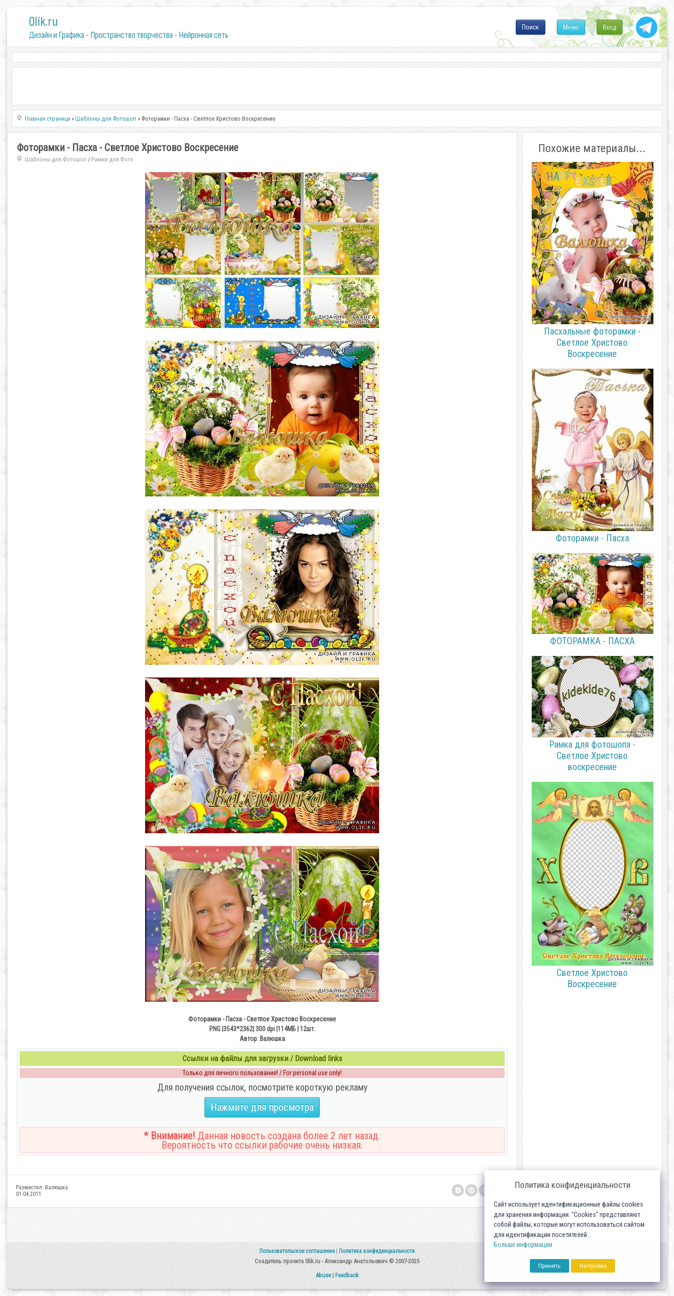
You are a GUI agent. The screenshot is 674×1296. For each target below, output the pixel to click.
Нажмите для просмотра (262, 1107)
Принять (549, 1265)
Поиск (530, 27)
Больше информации (523, 1245)
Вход (609, 27)
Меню (571, 27)
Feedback (347, 1275)
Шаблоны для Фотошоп (56, 159)
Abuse (323, 1275)
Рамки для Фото (112, 159)
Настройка (593, 1265)
